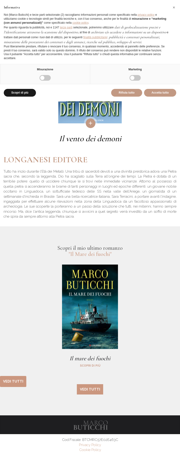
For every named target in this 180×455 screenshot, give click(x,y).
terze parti (66, 27)
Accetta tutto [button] (160, 92)
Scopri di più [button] (19, 92)
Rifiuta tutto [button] (126, 92)
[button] (174, 7)
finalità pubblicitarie (95, 37)
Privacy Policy (90, 445)
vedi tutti (13, 381)
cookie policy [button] (80, 22)
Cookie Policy (90, 450)
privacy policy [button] (146, 14)
